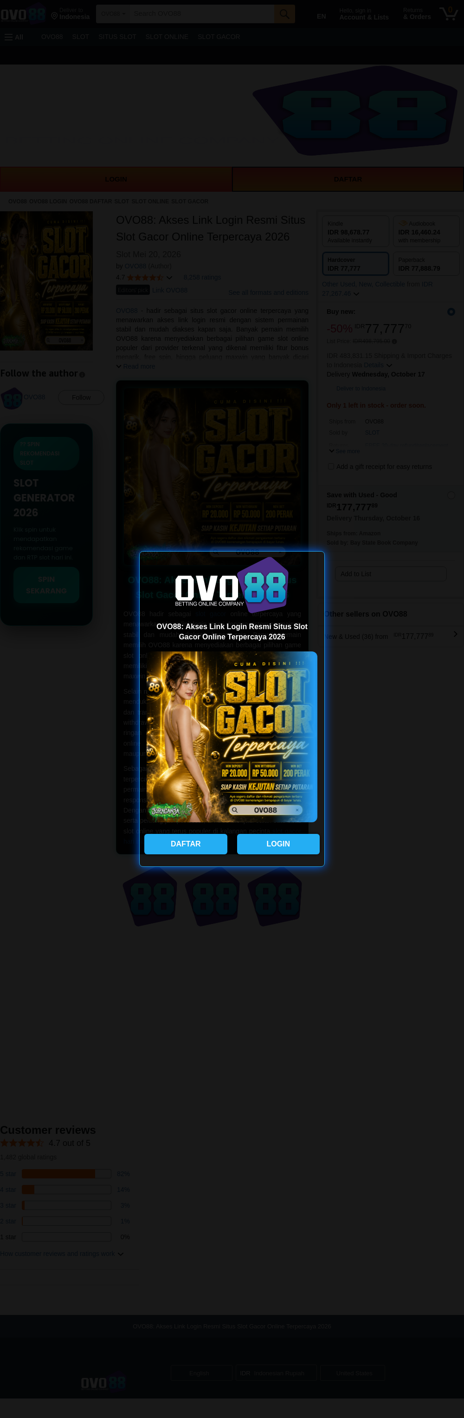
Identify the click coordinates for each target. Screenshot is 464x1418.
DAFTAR (186, 844)
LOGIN (278, 844)
